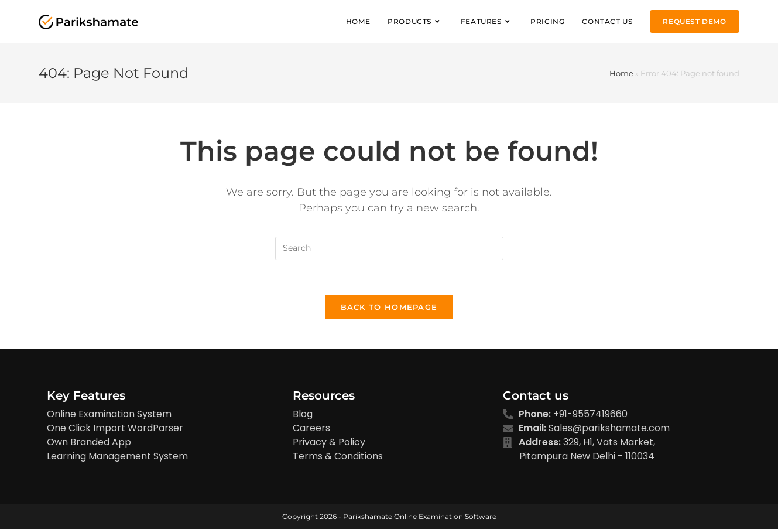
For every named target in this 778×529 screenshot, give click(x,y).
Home (621, 73)
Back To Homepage (389, 307)
